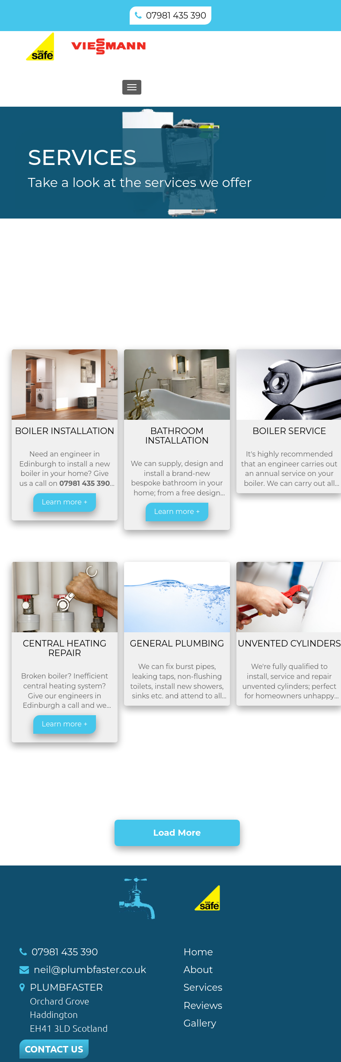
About (198, 970)
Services (203, 987)
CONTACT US (54, 1049)
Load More (177, 832)
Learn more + (65, 502)
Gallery (200, 1023)
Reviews (203, 1005)
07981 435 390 (176, 15)
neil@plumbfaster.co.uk (90, 970)
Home (198, 952)
